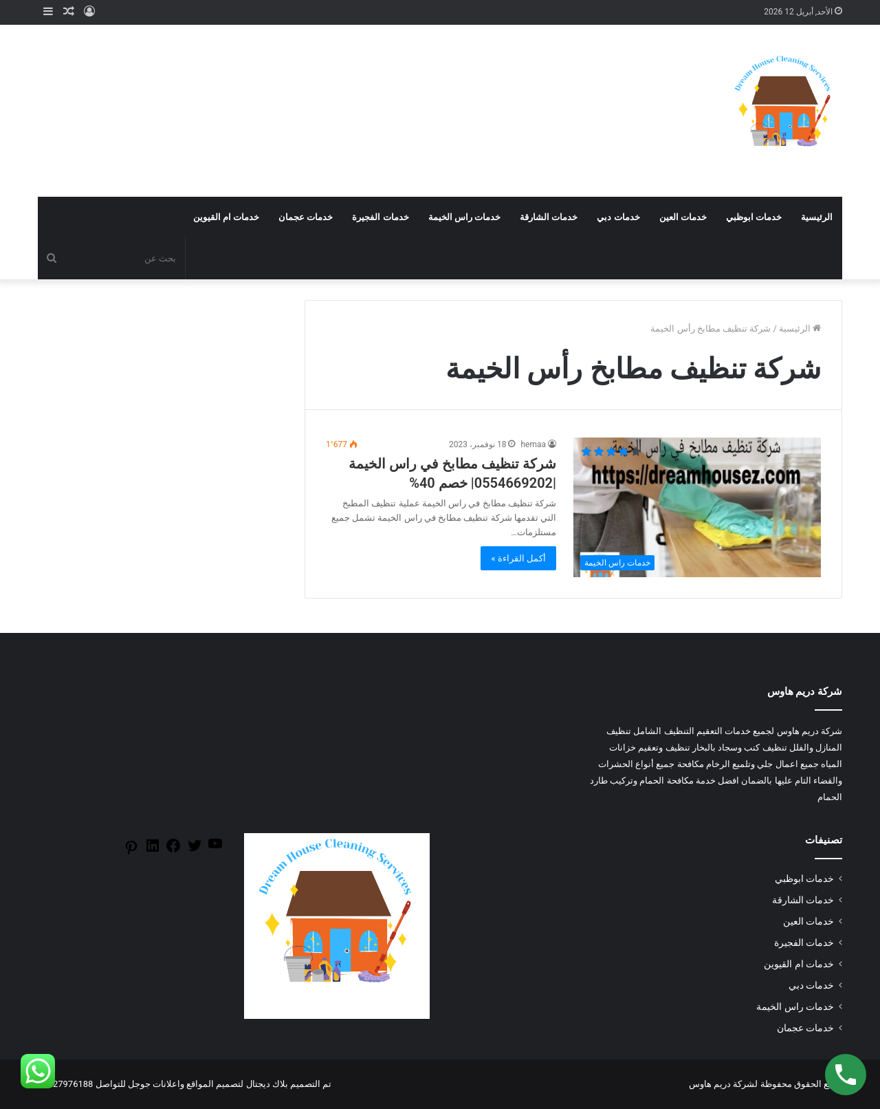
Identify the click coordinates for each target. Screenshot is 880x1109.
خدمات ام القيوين (226, 217)
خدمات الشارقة (549, 217)
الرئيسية (817, 217)
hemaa (533, 444)
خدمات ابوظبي (754, 217)
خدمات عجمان (305, 217)
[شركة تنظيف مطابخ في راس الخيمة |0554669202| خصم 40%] (697, 507)
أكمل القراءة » (518, 558)
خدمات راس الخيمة (464, 217)
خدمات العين (683, 217)
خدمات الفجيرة (380, 217)
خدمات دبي (618, 217)
